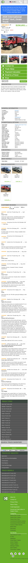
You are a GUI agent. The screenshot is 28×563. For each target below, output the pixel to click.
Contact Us (13, 499)
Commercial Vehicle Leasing (17, 521)
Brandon (17, 110)
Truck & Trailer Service (16, 524)
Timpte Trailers (14, 544)
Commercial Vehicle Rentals (17, 523)
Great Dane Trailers (15, 540)
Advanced (22, 450)
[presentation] (3, 59)
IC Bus (12, 536)
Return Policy (13, 504)
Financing (13, 530)
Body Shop (13, 526)
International (18, 117)
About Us (12, 497)
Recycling (13, 528)
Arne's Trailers (14, 542)
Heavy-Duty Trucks (15, 515)
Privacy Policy (14, 502)
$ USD (12, 2)
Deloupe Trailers (14, 545)
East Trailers (13, 547)
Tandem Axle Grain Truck (20, 124)
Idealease (13, 538)
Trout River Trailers (15, 549)
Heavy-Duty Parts (15, 519)
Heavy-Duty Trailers (15, 517)
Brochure (23, 81)
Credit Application (15, 507)
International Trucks (15, 534)
